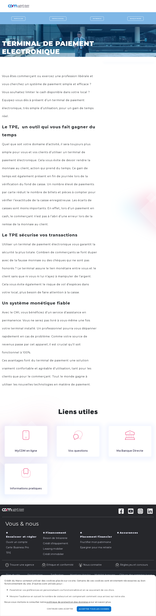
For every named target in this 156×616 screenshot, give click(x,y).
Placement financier (96, 536)
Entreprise (97, 18)
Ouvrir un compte (16, 542)
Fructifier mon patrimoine (95, 542)
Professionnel (58, 18)
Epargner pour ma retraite (96, 547)
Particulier (18, 18)
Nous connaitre (90, 564)
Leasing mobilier (53, 548)
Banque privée (135, 18)
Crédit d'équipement (55, 543)
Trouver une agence (19, 564)
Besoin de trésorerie (55, 538)
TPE (8, 552)
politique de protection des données (67, 602)
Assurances (129, 532)
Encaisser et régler (21, 536)
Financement (56, 532)
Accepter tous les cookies (94, 609)
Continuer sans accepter (60, 609)
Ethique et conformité (58, 564)
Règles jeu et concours (131, 564)
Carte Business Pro (17, 547)
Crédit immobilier (53, 554)
